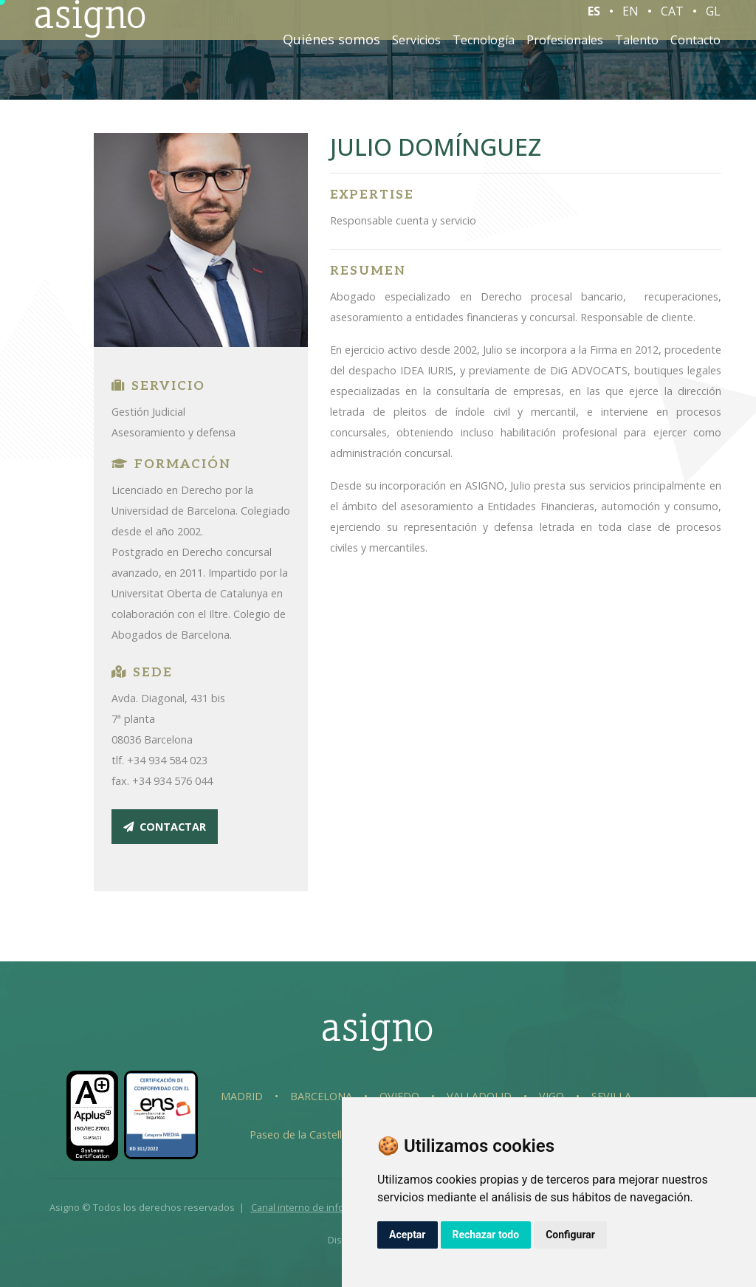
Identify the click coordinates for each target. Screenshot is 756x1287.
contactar (164, 827)
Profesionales (564, 50)
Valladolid (479, 1096)
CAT (672, 21)
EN (630, 21)
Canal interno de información (315, 1207)
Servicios (416, 50)
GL (713, 21)
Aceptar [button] (407, 1234)
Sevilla (611, 1096)
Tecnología (484, 50)
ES (594, 21)
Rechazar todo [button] (486, 1234)
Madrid (242, 1096)
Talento (637, 50)
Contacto (695, 50)
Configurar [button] (570, 1234)
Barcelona (321, 1096)
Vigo (551, 1096)
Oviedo (399, 1096)
